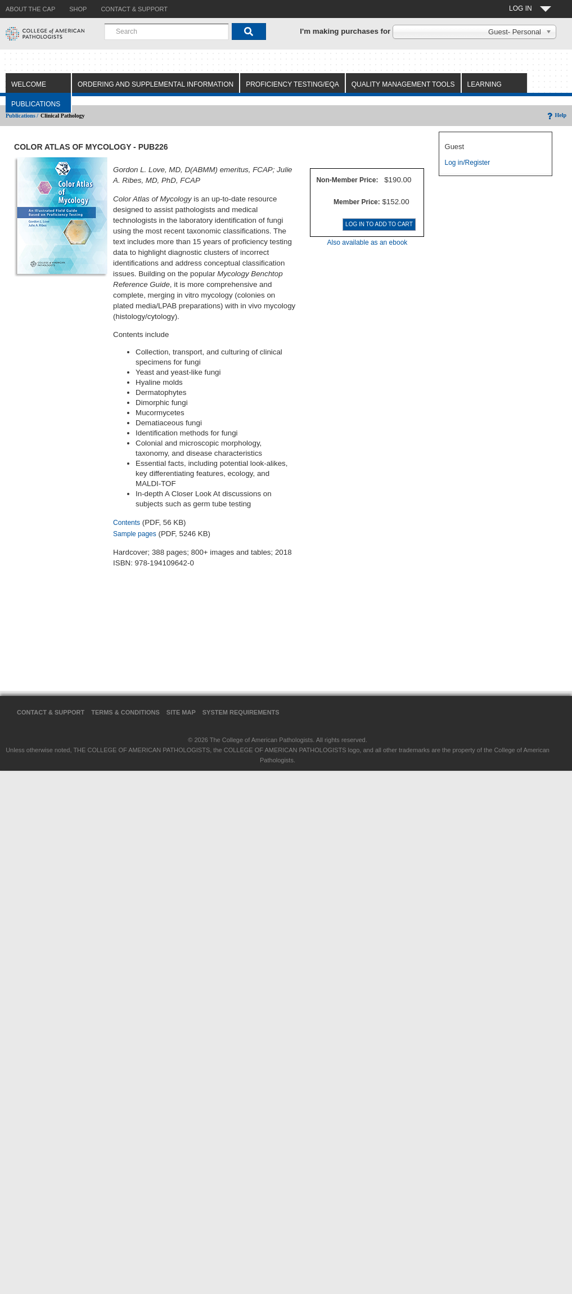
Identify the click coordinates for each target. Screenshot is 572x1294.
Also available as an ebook (367, 242)
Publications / (22, 116)
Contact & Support (50, 712)
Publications (35, 104)
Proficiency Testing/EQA (292, 84)
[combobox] (166, 31)
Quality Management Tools (403, 84)
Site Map (181, 712)
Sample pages (134, 534)
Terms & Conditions (125, 712)
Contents (126, 523)
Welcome (28, 84)
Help (556, 115)
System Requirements (241, 712)
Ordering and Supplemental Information (155, 84)
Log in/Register (467, 163)
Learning (484, 84)
